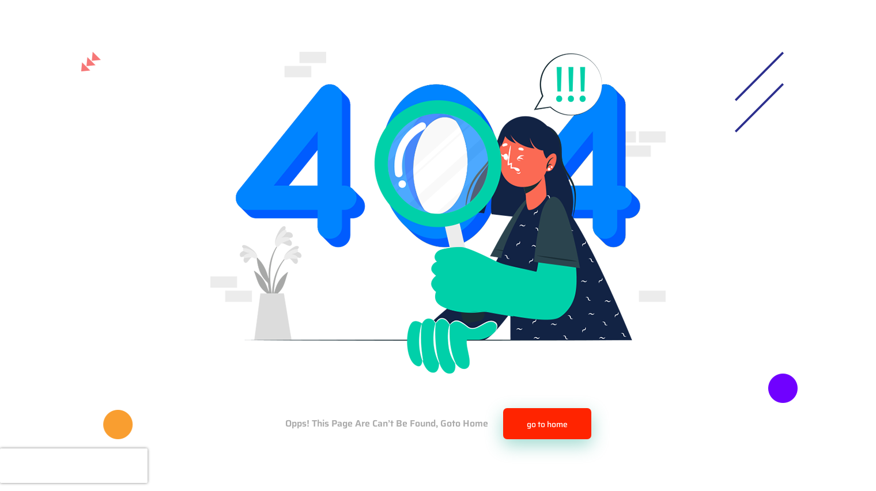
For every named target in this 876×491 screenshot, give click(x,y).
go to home (547, 424)
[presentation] (74, 465)
